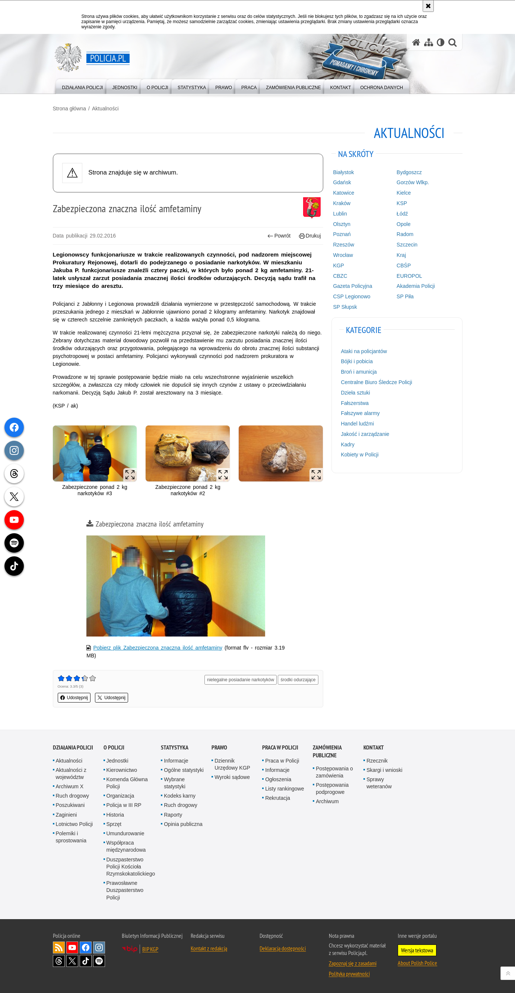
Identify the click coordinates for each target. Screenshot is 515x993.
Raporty (173, 815)
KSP (402, 203)
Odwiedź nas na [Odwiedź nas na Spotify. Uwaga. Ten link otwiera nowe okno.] (99, 961)
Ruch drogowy (72, 796)
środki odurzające (297, 679)
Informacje (176, 761)
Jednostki (117, 761)
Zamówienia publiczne (327, 751)
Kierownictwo (122, 770)
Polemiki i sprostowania (71, 836)
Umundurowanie (125, 833)
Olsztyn (341, 224)
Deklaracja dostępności (283, 948)
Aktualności (105, 108)
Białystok (343, 172)
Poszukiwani (70, 805)
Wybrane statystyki (174, 782)
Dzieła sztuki (355, 393)
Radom (405, 234)
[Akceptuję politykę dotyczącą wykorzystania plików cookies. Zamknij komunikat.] (428, 6)
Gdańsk (342, 182)
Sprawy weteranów (379, 782)
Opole (403, 224)
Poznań (341, 234)
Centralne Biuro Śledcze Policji (376, 382)
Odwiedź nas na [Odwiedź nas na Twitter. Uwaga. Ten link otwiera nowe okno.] (72, 961)
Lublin (340, 214)
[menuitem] (82, 86)
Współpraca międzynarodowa (126, 846)
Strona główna (69, 108)
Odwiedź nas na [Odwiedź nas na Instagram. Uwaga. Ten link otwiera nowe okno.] (99, 947)
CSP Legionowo (351, 296)
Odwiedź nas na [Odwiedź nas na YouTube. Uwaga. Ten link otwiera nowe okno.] (72, 947)
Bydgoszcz (409, 172)
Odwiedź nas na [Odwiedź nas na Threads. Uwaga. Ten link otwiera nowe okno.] (59, 961)
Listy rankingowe (284, 789)
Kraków (341, 203)
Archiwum (327, 801)
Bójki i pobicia (357, 361)
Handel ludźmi (357, 424)
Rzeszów (343, 245)
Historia (115, 815)
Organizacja (120, 796)
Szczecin (407, 245)
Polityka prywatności (349, 973)
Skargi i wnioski (384, 770)
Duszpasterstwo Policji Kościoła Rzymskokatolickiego (131, 867)
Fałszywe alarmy (360, 413)
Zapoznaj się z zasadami (352, 963)
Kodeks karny (179, 796)
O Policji (114, 747)
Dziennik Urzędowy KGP (232, 764)
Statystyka (174, 747)
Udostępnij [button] (74, 697)
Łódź (402, 214)
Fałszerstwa (355, 403)
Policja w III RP (124, 805)
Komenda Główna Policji (127, 782)
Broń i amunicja (359, 372)
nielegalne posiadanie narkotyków (240, 679)
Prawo (219, 747)
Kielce (404, 193)
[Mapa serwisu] (428, 42)
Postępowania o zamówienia (334, 772)
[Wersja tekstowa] (441, 42)
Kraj (401, 255)
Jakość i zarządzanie (365, 434)
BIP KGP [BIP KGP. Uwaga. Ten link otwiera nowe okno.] (150, 949)
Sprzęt (114, 824)
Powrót (278, 236)
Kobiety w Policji (359, 455)
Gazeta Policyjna (352, 286)
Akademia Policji (416, 286)
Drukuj (310, 236)
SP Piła (405, 296)
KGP (338, 265)
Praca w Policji (280, 747)
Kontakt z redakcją (209, 948)
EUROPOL (409, 276)
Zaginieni (66, 815)
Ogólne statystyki (184, 770)
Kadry (348, 444)
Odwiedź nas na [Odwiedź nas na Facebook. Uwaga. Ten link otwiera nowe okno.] (86, 947)
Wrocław (343, 255)
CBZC (340, 276)
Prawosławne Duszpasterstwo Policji (125, 890)
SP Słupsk (345, 307)
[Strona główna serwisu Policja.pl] (416, 42)
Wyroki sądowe (232, 777)
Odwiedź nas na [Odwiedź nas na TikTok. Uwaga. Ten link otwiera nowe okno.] (86, 961)
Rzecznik (377, 761)
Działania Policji (73, 747)
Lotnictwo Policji (74, 824)
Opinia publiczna (183, 824)
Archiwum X (70, 786)
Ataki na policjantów (364, 351)
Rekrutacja (277, 798)
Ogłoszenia (278, 779)
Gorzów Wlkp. (413, 182)
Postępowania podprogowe (332, 788)
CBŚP (404, 265)
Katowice (343, 193)
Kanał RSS (59, 947)
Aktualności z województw (71, 773)
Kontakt (373, 747)
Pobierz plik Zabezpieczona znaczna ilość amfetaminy (157, 648)
